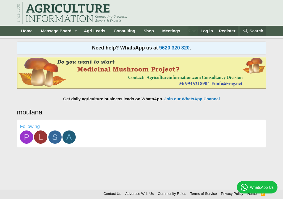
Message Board (56, 30)
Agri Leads (95, 30)
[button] (76, 31)
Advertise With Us (139, 194)
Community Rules (172, 194)
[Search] (253, 31)
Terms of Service (203, 194)
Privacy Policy (232, 194)
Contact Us (112, 194)
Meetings (171, 30)
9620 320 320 (174, 48)
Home (27, 30)
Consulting (124, 30)
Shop (149, 30)
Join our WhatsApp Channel (192, 98)
